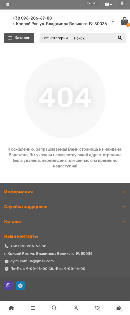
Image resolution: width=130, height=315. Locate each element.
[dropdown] (7, 5)
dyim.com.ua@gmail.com (32, 261)
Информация (65, 191)
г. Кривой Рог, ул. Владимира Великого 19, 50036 (60, 24)
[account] (122, 3)
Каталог (65, 221)
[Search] (98, 38)
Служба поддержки (65, 206)
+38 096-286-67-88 (32, 18)
